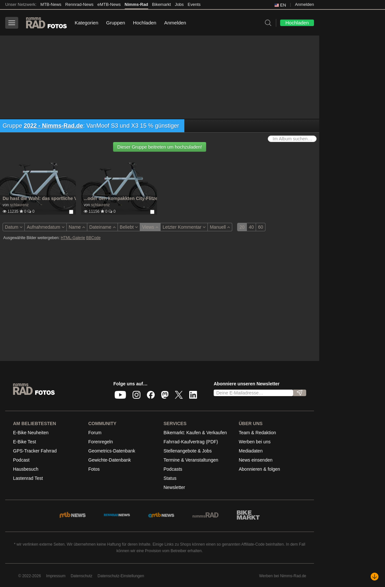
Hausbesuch (25, 469)
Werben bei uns (255, 441)
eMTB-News (109, 4)
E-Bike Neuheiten (31, 432)
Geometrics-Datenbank (111, 450)
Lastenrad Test (28, 478)
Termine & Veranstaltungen (191, 460)
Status (170, 478)
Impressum (55, 576)
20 (242, 227)
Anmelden (304, 4)
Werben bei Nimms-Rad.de (283, 576)
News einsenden (256, 460)
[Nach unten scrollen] (374, 576)
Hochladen (144, 22)
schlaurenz (19, 205)
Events (194, 4)
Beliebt (129, 227)
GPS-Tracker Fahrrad (35, 450)
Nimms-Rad (136, 4)
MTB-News (50, 4)
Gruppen (115, 22)
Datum (13, 227)
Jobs (179, 4)
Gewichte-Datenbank (109, 460)
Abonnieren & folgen (259, 469)
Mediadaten (251, 450)
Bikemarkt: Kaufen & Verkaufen (195, 432)
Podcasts (173, 469)
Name (77, 227)
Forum (94, 432)
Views (150, 227)
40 (251, 227)
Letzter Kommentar (184, 227)
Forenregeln (100, 441)
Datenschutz (82, 576)
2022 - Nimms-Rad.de (53, 125)
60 (260, 227)
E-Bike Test (24, 441)
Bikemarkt (161, 4)
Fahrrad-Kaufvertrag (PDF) (191, 441)
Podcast (21, 460)
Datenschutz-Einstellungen (121, 576)
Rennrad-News (79, 4)
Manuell (220, 227)
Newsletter (174, 487)
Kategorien (86, 22)
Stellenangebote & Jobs (188, 450)
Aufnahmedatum (45, 227)
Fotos (94, 469)
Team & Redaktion (257, 432)
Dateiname (102, 227)
